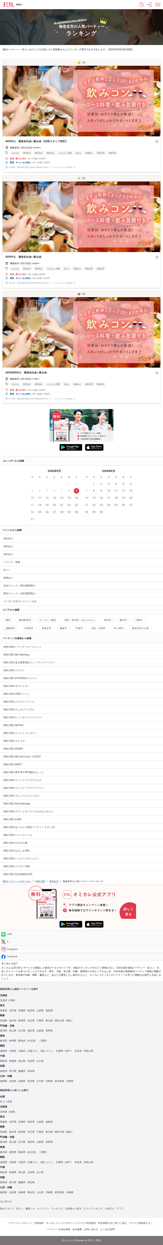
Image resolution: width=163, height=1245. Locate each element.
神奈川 (19, 4)
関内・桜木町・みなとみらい (80, 620)
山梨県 (40, 1030)
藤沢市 (123, 620)
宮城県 (21, 1010)
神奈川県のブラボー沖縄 (16, 866)
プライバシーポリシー (20, 1223)
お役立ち (109, 1208)
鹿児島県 (59, 1081)
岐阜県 (3, 1040)
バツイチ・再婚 (65, 153)
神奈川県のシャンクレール (17, 835)
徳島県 (3, 1071)
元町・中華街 (98, 628)
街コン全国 (6, 1101)
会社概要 (77, 1229)
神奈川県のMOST (12, 764)
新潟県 (3, 1030)
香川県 (12, 1071)
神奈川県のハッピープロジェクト (21, 858)
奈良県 (78, 1051)
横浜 (8, 620)
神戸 (68, 1051)
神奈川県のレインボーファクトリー (22, 717)
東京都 (49, 1020)
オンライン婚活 (47, 620)
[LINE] (81, 934)
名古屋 (31, 1040)
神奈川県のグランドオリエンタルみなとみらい (28, 811)
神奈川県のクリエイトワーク (18, 701)
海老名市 (112, 153)
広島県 (31, 1061)
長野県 (49, 1030)
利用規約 (39, 1223)
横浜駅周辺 (25, 620)
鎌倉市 (63, 628)
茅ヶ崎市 (118, 628)
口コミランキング (93, 1208)
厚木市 (107, 620)
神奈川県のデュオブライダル (18, 709)
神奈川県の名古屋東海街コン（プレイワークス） (29, 662)
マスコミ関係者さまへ (141, 1223)
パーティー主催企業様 (58, 1229)
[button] (141, 4)
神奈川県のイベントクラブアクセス (22, 780)
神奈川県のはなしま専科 (16, 850)
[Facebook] (81, 956)
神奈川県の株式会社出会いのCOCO (22, 756)
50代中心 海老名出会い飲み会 (23, 256)
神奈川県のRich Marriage (16, 803)
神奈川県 (101, 153)
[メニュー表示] (158, 4)
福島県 (49, 1010)
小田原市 (28, 628)
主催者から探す (73, 1208)
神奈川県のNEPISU (13, 725)
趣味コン (30, 1208)
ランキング (57, 1208)
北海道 (3, 1000)
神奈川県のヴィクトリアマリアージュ (23, 788)
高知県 (31, 1071)
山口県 (40, 1061)
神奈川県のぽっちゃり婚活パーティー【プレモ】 (29, 827)
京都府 (12, 1051)
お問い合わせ (91, 1229)
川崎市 (139, 620)
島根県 (12, 1061)
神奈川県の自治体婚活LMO (17, 874)
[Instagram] (81, 949)
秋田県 (31, 1010)
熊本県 (31, 1081)
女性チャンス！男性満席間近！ (20, 585)
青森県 (3, 1010)
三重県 (42, 1040)
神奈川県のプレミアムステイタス (21, 795)
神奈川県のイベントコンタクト (20, 733)
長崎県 (21, 1081)
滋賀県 (3, 1051)
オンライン (43, 1208)
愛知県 (21, 1040)
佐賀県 (12, 1081)
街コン (78, 153)
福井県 (31, 1030)
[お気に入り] (156, 141)
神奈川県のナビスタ (14, 741)
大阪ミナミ (46, 1051)
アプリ (120, 1208)
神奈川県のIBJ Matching (16, 654)
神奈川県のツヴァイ (14, 670)
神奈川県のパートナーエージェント (22, 646)
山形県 (40, 1010)
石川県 (21, 1030)
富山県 (12, 1030)
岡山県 (21, 1061)
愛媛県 (21, 1071)
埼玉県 (31, 1020)
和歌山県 (88, 1051)
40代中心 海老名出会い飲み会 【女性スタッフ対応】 (36, 141)
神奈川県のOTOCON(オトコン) (19, 678)
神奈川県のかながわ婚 (15, 842)
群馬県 (21, 1020)
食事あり (89, 153)
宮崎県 (49, 1081)
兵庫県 (59, 1051)
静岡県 (12, 1040)
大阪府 (21, 1051)
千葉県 (40, 1020)
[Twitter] (81, 941)
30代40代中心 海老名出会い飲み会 (26, 372)
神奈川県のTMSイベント (16, 693)
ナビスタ (15, 153)
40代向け (39, 153)
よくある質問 (107, 1229)
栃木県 (12, 1020)
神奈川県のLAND (12, 819)
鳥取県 (3, 1061)
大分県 (40, 1081)
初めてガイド (7, 1208)
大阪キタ (32, 1051)
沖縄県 (69, 1081)
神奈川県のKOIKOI (13, 748)
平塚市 (79, 628)
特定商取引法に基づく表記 (112, 1223)
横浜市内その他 (140, 628)
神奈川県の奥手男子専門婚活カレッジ (23, 772)
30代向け (27, 153)
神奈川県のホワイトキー (16, 686)
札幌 (12, 1000)
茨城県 (3, 1020)
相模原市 (10, 628)
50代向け (51, 153)
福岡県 (3, 1081)
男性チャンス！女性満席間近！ (20, 593)
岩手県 (12, 1010)
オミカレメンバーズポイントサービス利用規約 (71, 1223)
